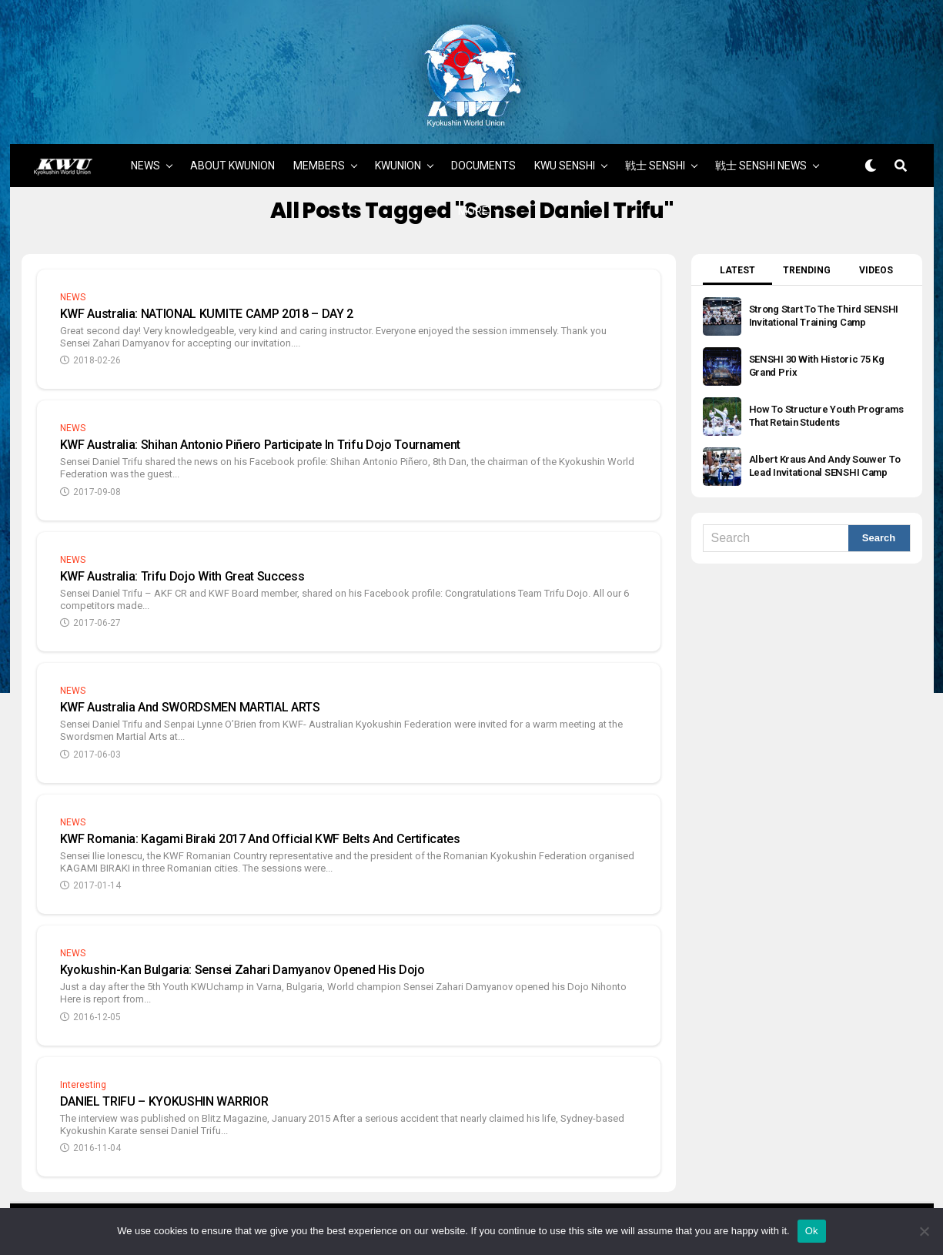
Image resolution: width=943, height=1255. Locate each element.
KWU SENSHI (564, 152)
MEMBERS (319, 152)
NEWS (145, 152)
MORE (473, 197)
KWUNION (398, 152)
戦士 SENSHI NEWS (761, 152)
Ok (811, 1231)
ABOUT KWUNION (232, 152)
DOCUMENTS (483, 152)
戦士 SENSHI (655, 152)
